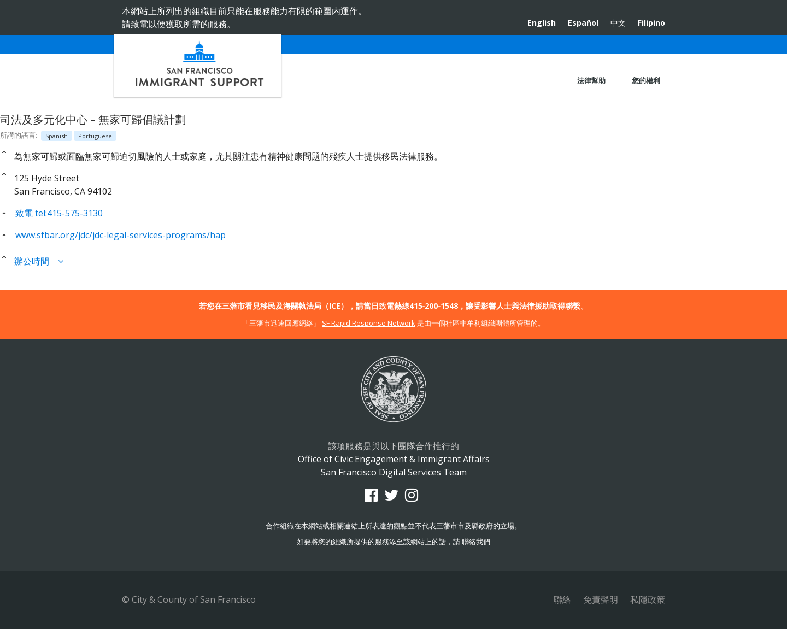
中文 (618, 22)
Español (583, 22)
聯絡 (562, 599)
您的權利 (646, 80)
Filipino (651, 22)
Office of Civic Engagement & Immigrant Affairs (197, 65)
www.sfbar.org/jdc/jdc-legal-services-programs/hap (113, 235)
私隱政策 (647, 599)
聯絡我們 (476, 541)
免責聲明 (600, 599)
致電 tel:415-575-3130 (51, 213)
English (541, 22)
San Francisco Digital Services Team (394, 472)
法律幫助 (591, 80)
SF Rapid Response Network (368, 323)
